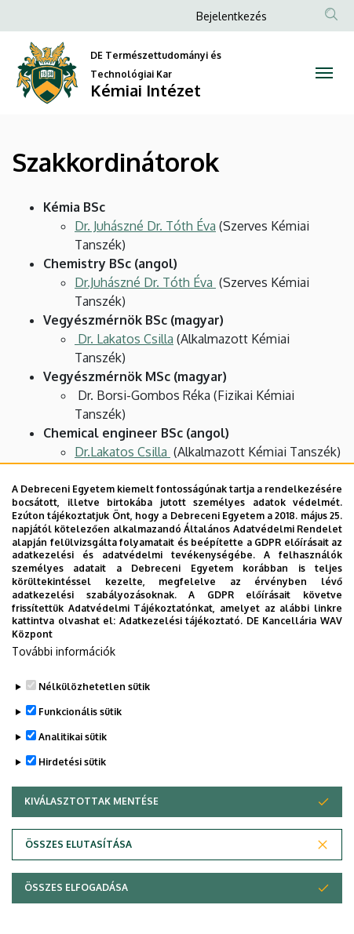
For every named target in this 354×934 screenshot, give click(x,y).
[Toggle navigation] (324, 72)
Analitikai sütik (72, 755)
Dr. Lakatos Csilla (124, 339)
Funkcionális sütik (80, 730)
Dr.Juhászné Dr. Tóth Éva (145, 282)
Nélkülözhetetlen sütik (94, 704)
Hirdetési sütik (72, 780)
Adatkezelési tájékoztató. (181, 639)
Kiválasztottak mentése (91, 819)
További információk (63, 669)
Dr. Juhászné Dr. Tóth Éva (145, 226)
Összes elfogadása (76, 905)
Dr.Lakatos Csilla (122, 452)
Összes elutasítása (78, 862)
